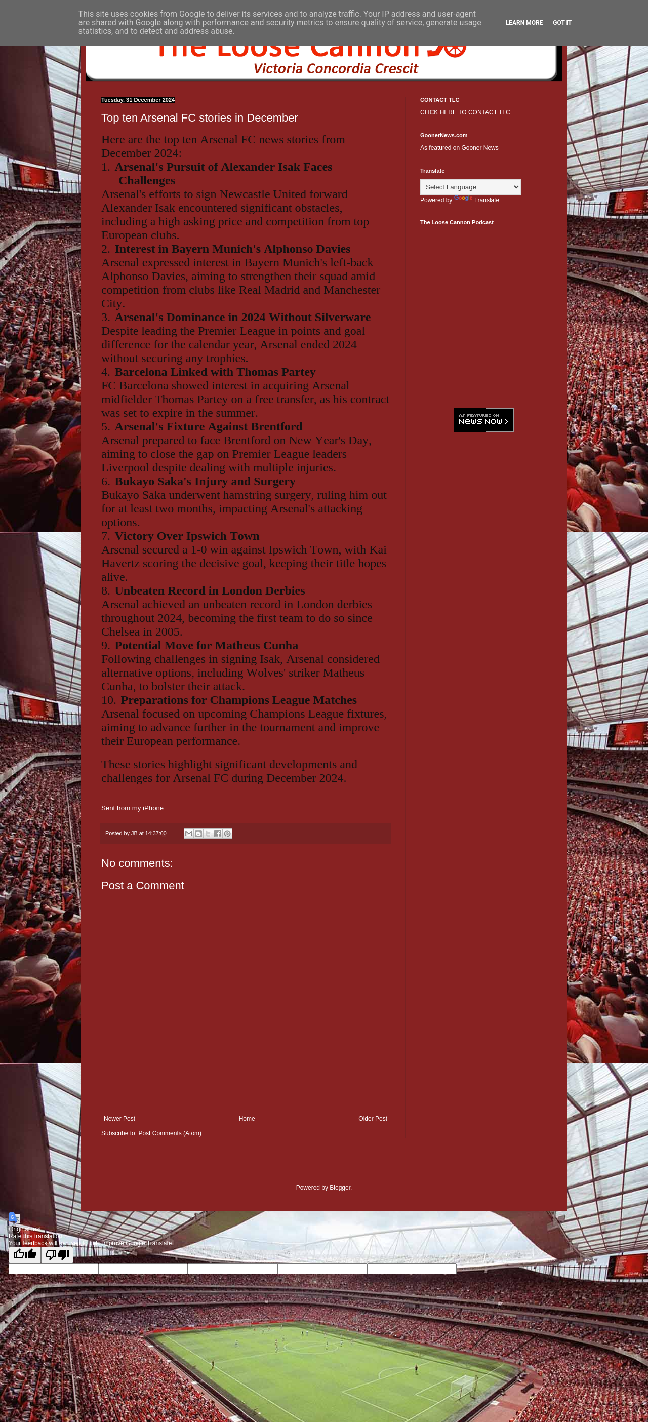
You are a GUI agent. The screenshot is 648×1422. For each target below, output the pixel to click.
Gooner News (479, 147)
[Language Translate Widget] (470, 187)
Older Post (372, 1118)
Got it (562, 22)
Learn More (524, 22)
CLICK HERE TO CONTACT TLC (465, 112)
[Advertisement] (483, 595)
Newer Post (119, 1118)
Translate (477, 200)
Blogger (340, 1187)
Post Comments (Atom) (169, 1133)
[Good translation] (25, 1255)
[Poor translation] (57, 1255)
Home (247, 1118)
